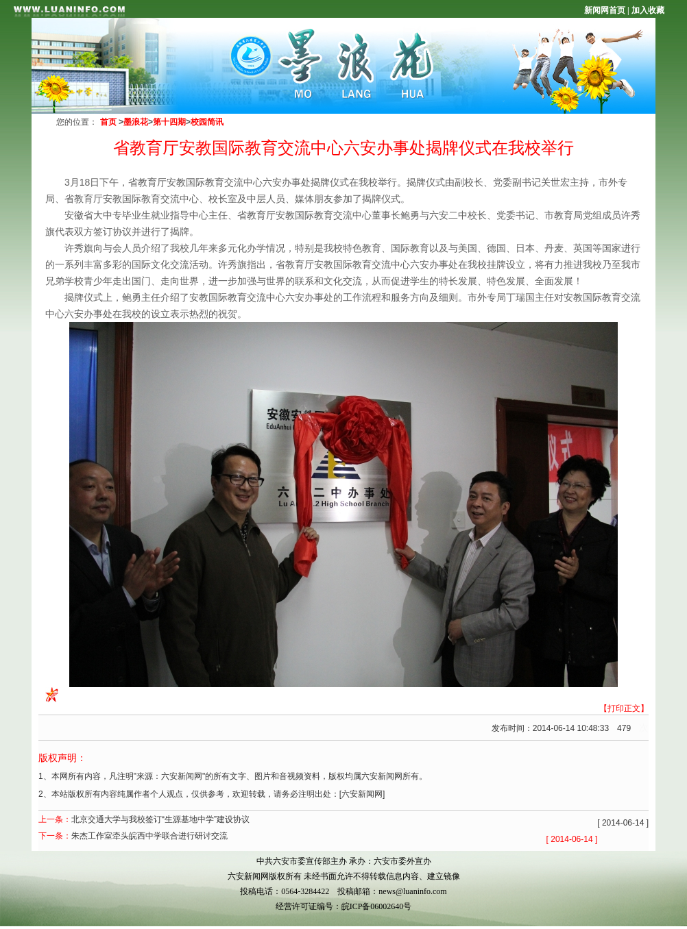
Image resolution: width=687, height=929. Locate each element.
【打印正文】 (624, 708)
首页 (108, 122)
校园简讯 (207, 122)
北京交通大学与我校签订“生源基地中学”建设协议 (160, 819)
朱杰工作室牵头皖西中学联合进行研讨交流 (149, 836)
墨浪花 (135, 122)
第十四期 (169, 122)
